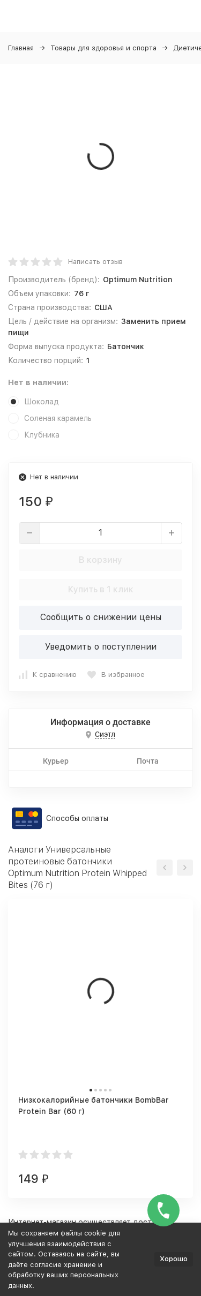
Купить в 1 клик (100, 589)
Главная (21, 48)
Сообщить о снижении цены (100, 617)
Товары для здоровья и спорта (103, 48)
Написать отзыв (95, 262)
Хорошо (174, 1259)
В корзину (100, 560)
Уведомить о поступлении (101, 647)
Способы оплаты (77, 818)
